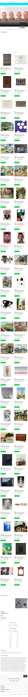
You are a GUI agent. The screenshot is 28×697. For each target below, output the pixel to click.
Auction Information (17, 29)
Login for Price (3, 73)
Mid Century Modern (21, 4)
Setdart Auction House (18, 19)
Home (1, 6)
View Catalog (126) (22, 25)
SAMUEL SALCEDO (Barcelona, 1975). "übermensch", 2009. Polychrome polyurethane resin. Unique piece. (19, 491)
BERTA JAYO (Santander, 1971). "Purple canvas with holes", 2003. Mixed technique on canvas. (19, 135)
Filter (3, 51)
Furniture (10, 4)
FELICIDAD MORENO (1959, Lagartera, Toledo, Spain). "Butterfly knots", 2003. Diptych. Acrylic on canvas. (6, 580)
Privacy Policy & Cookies (14, 694)
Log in (26, 1)
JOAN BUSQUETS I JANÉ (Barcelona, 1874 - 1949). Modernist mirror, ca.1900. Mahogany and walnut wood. (19, 580)
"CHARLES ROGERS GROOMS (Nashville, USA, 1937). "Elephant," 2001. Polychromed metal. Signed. (6, 402)
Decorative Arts (6, 4)
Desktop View (25, 694)
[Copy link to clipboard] (19, 27)
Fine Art (2, 4)
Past (3, 6)
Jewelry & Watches (15, 4)
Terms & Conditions (20, 694)
